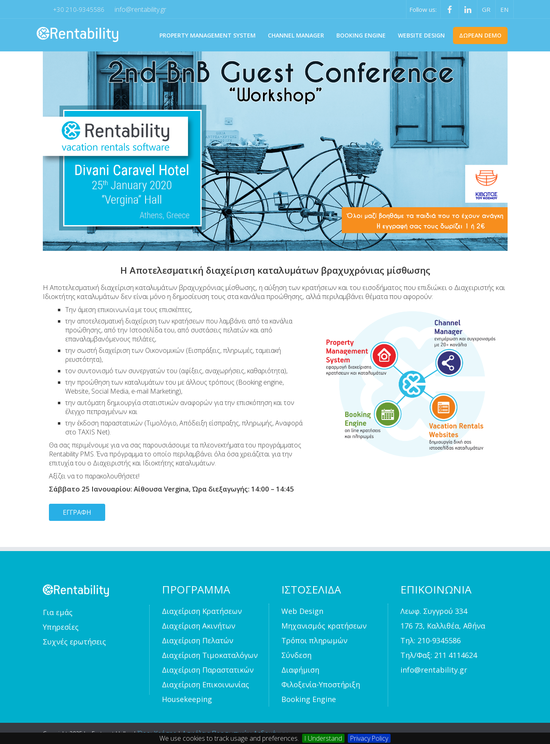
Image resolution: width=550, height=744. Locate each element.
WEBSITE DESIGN (421, 35)
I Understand (323, 738)
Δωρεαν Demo (480, 35)
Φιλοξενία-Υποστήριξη (320, 684)
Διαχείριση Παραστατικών (208, 670)
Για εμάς (58, 612)
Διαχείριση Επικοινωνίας (205, 684)
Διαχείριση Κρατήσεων (202, 611)
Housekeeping (187, 699)
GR (486, 9)
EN (504, 9)
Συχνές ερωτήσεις (74, 642)
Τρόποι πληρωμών (314, 640)
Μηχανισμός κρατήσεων (324, 626)
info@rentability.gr (140, 9)
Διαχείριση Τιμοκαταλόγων (210, 655)
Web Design (302, 611)
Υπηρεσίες (61, 627)
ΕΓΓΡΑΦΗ (77, 512)
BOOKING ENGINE (361, 35)
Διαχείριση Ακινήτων (198, 626)
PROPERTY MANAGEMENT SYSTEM (207, 35)
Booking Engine (308, 699)
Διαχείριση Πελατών (197, 640)
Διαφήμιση (300, 670)
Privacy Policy (369, 738)
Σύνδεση (296, 655)
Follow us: (423, 9)
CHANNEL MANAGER (296, 35)
